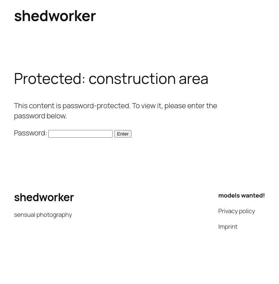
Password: (63, 133)
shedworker (55, 15)
